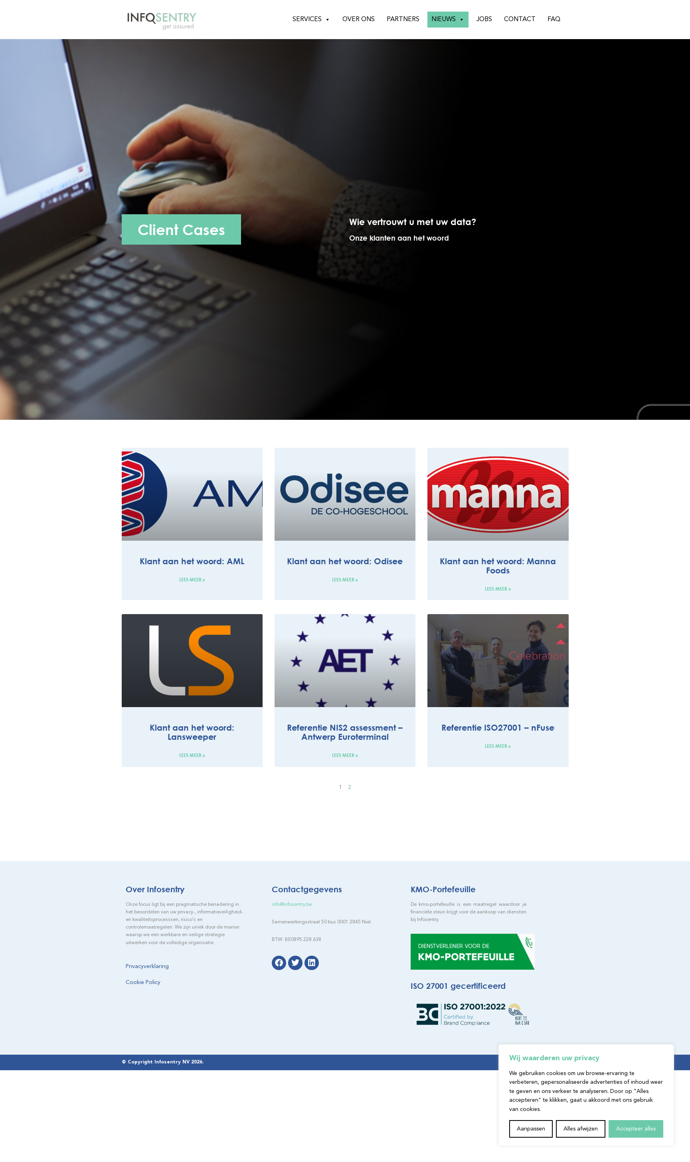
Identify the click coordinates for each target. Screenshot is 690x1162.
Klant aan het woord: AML (192, 561)
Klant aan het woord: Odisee (345, 561)
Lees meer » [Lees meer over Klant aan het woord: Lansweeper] (192, 755)
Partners (403, 19)
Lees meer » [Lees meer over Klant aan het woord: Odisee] (345, 580)
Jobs (484, 19)
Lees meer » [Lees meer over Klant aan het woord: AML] (192, 580)
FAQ (554, 19)
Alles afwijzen (580, 1129)
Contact (520, 19)
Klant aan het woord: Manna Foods (498, 565)
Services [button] (311, 20)
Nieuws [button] (448, 20)
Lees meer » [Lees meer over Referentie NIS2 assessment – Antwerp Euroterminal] (345, 755)
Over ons (358, 19)
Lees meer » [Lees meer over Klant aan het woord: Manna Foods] (498, 589)
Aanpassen (531, 1129)
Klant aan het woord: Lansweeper (192, 732)
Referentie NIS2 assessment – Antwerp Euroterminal (345, 732)
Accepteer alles (636, 1129)
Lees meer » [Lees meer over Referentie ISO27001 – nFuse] (498, 746)
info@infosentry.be (292, 904)
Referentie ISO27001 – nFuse (497, 727)
